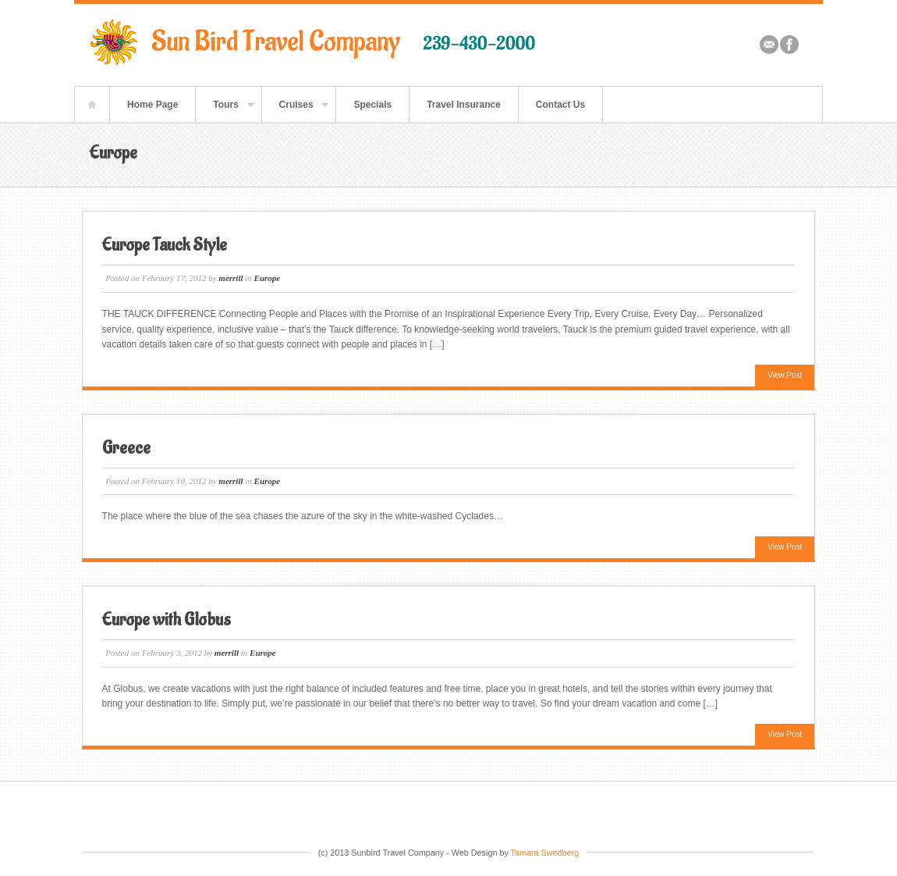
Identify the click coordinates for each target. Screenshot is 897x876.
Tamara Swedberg (545, 852)
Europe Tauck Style (164, 245)
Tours (225, 111)
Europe (267, 278)
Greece (126, 448)
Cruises (295, 111)
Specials (372, 104)
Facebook (789, 44)
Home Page (152, 104)
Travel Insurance (464, 104)
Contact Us (560, 104)
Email (769, 44)
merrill (230, 278)
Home (92, 105)
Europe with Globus (166, 620)
